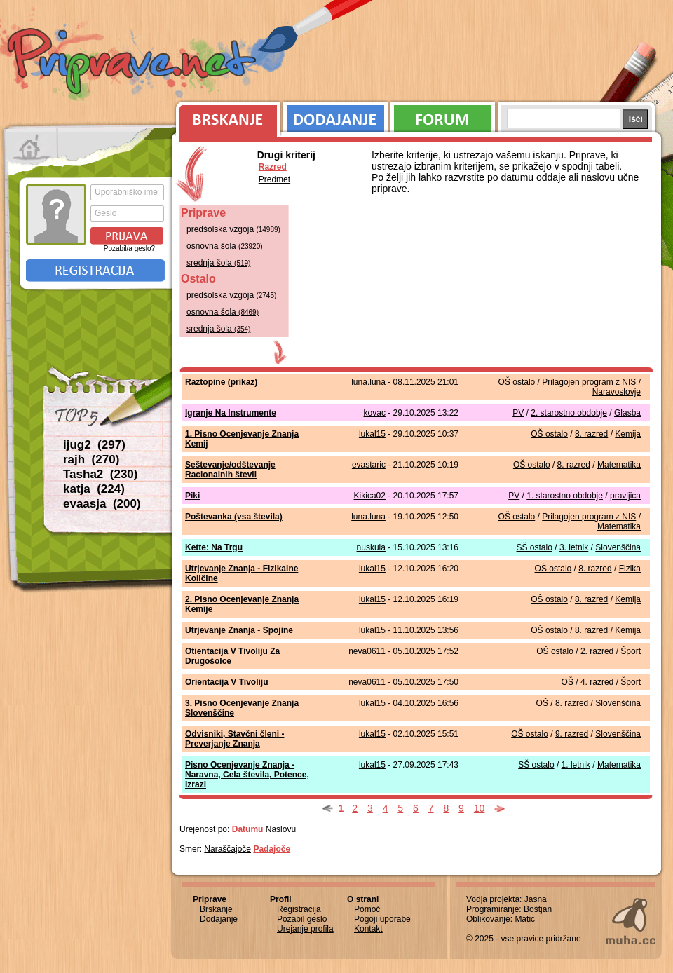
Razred (273, 167)
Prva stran (31, 147)
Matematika (619, 465)
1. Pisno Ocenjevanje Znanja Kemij (242, 439)
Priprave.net (133, 63)
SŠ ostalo (534, 547)
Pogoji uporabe (382, 919)
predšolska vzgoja (233, 229)
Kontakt (368, 929)
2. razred (596, 651)
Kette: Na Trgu (214, 547)
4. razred (596, 682)
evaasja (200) (102, 503)
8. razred (591, 434)
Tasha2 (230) (100, 474)
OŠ (567, 682)
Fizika (630, 568)
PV (518, 413)
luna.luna (368, 382)
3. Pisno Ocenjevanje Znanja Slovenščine (242, 708)
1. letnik (576, 765)
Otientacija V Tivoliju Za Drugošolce (232, 656)
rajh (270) (91, 459)
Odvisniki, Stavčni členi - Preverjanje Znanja (234, 739)
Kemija (628, 434)
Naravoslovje (616, 392)
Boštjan (538, 909)
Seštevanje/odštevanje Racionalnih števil (230, 469)
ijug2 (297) (94, 444)
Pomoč (367, 909)
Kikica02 (370, 496)
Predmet (274, 179)
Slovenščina (618, 547)
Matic (525, 919)
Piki (192, 496)
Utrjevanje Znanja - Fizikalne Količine (241, 573)
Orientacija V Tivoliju (226, 682)
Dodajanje (335, 116)
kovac (375, 413)
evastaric (369, 465)
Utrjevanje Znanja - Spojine (239, 630)
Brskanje (226, 116)
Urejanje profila (305, 929)
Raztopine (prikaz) (221, 382)
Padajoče (271, 849)
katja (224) (94, 489)
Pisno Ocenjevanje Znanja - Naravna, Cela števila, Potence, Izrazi (247, 774)
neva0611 (367, 651)
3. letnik (573, 547)
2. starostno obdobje (569, 413)
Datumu (248, 829)
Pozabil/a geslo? (129, 248)
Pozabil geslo (302, 919)
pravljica (625, 496)
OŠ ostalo (517, 382)
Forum (442, 116)
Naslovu (281, 829)
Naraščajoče (227, 849)
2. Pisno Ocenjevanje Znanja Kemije (242, 604)
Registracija (95, 270)
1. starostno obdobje (564, 496)
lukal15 (372, 434)
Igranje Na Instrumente (230, 413)
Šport (630, 651)
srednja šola (218, 263)
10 (479, 808)
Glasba (627, 413)
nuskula (371, 547)
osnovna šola (224, 246)
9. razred (571, 734)
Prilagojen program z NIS (589, 382)
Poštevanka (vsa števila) (234, 517)
